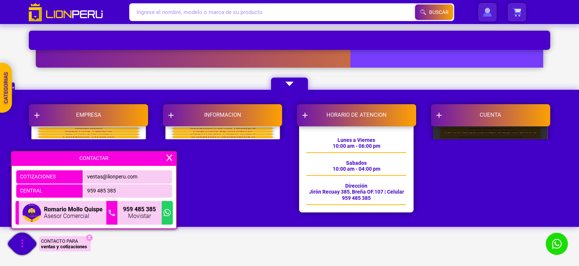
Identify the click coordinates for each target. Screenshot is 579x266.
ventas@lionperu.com (112, 177)
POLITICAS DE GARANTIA (222, 160)
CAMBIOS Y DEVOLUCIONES (222, 141)
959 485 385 (101, 191)
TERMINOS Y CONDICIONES (223, 197)
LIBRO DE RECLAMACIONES (222, 178)
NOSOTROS (88, 141)
